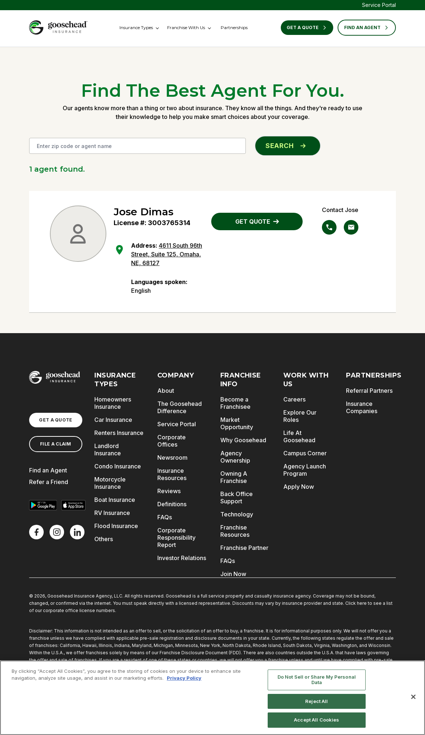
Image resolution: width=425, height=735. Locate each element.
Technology (236, 514)
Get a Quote (307, 28)
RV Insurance (112, 512)
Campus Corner (305, 453)
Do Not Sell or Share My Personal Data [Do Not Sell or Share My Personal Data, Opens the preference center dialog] (317, 680)
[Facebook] (36, 532)
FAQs (164, 517)
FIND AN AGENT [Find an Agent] (366, 28)
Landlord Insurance (107, 449)
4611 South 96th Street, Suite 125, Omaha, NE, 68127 (166, 254)
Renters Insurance (118, 432)
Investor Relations (181, 558)
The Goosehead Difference (179, 407)
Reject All (316, 701)
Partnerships (234, 27)
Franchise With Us (186, 27)
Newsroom (172, 457)
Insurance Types (136, 27)
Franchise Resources (234, 531)
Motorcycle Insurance (110, 483)
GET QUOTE (257, 221)
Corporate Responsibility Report (176, 537)
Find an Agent (48, 470)
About (165, 390)
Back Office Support (236, 497)
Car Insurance (113, 419)
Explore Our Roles (299, 416)
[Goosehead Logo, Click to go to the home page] (58, 27)
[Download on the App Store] (73, 505)
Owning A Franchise (233, 477)
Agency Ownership (235, 457)
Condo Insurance (117, 466)
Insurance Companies (361, 407)
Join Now (233, 574)
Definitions (171, 504)
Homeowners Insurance (112, 403)
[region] (212, 697)
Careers (294, 399)
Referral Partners (369, 390)
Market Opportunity (236, 423)
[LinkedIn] (77, 532)
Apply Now (298, 486)
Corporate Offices (171, 441)
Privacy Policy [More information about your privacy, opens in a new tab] (184, 678)
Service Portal (379, 5)
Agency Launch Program (304, 470)
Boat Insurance (114, 499)
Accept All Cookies (316, 720)
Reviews (169, 491)
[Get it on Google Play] (43, 505)
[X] (57, 532)
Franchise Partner (244, 547)
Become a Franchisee (235, 403)
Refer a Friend (48, 482)
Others (103, 539)
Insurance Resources (171, 474)
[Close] (413, 697)
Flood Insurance (116, 526)
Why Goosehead (243, 440)
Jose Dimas (143, 211)
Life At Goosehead (299, 436)
